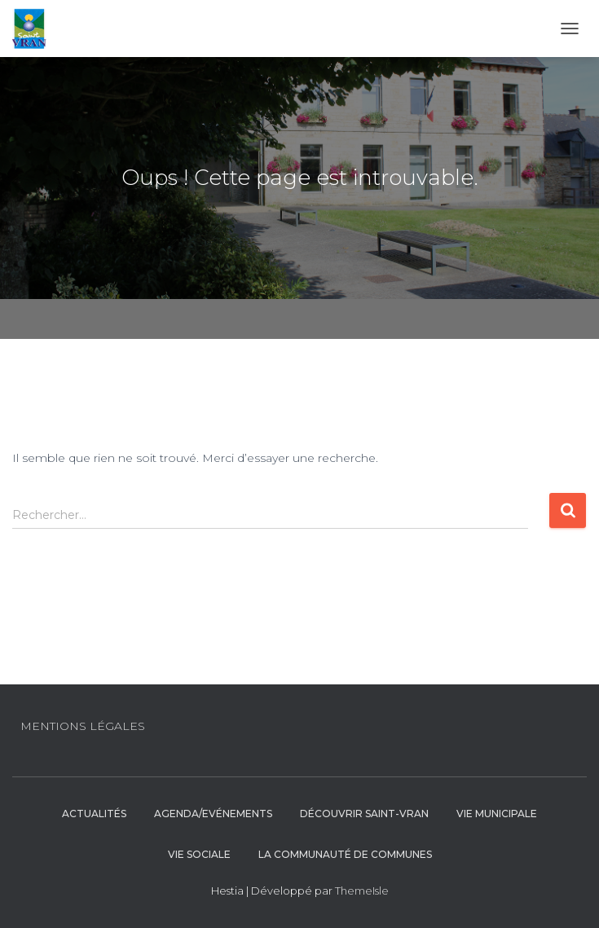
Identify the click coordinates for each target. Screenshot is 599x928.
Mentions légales (82, 726)
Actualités (94, 813)
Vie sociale (199, 854)
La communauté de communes (345, 854)
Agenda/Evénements (213, 813)
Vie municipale (496, 813)
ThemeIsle (362, 890)
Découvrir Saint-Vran (364, 813)
